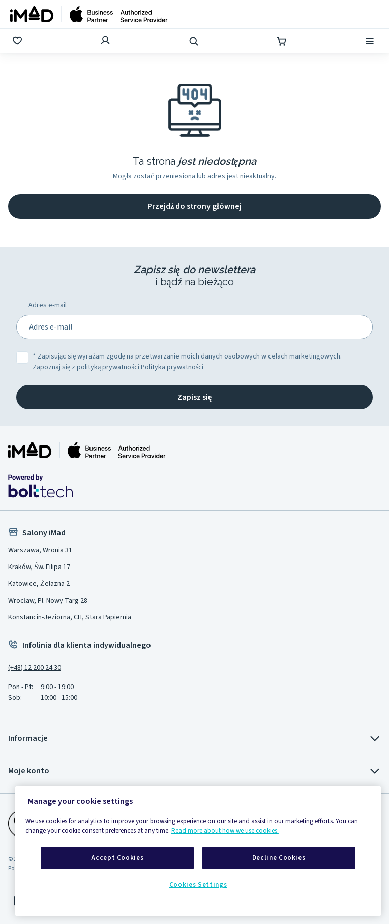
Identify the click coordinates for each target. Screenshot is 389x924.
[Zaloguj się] (106, 41)
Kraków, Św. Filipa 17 (39, 567)
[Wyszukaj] (195, 41)
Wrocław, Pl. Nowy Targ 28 (47, 600)
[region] (198, 851)
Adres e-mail (47, 305)
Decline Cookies (279, 857)
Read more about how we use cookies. (225, 831)
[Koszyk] (283, 41)
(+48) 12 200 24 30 (34, 668)
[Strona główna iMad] (87, 450)
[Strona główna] (89, 14)
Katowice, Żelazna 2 (39, 584)
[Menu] (371, 41)
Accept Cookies (117, 857)
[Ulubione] (18, 41)
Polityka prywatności (172, 367)
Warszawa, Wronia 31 (40, 550)
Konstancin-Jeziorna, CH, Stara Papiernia (69, 617)
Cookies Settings (198, 884)
